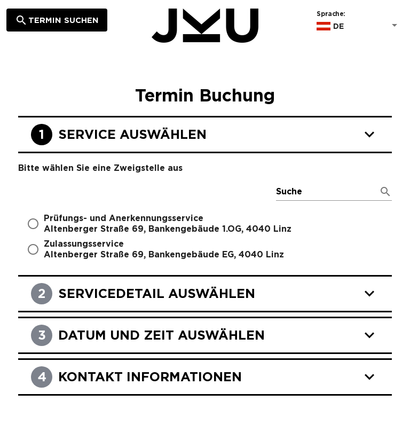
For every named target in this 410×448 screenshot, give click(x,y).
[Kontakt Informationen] (205, 380)
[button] (359, 26)
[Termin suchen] (56, 20)
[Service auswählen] (205, 137)
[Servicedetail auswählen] (205, 297)
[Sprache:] (365, 26)
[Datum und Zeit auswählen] (205, 338)
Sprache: (331, 14)
